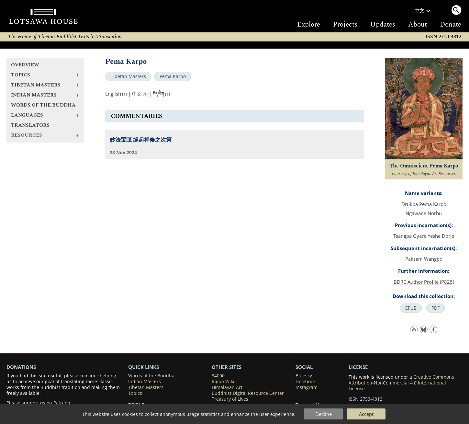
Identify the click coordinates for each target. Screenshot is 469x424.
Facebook (306, 381)
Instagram (307, 387)
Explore (308, 24)
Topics (135, 393)
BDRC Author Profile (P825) (424, 282)
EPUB (411, 308)
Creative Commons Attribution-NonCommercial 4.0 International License (401, 383)
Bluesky (304, 376)
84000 (218, 376)
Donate (450, 24)
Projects (345, 24)
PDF (435, 308)
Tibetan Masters (128, 76)
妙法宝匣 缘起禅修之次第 (141, 140)
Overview (25, 65)
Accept (366, 414)
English (113, 93)
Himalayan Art (227, 387)
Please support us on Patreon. (39, 403)
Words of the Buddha (43, 105)
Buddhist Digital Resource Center (248, 393)
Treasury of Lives (230, 399)
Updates (382, 24)
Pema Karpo (173, 76)
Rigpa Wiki (223, 381)
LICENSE (358, 367)
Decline (323, 414)
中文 (137, 93)
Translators (30, 125)
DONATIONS (21, 367)
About (417, 24)
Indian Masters (144, 381)
